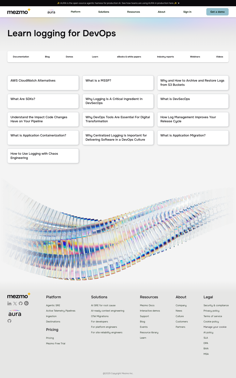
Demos (69, 56)
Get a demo (217, 11)
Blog (47, 56)
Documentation (21, 56)
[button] (75, 12)
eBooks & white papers (129, 56)
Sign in (187, 11)
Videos (219, 56)
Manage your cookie (215, 326)
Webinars (195, 56)
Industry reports (165, 56)
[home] (18, 11)
